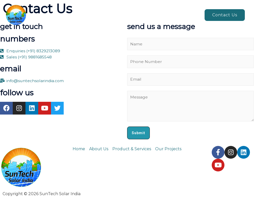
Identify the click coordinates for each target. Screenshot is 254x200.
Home (75, 14)
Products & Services (137, 14)
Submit (138, 133)
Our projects (183, 14)
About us (99, 14)
